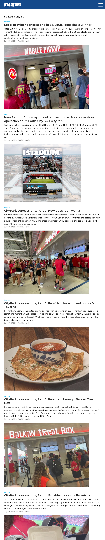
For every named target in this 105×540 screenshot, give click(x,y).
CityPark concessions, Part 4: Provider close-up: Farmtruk (47, 495)
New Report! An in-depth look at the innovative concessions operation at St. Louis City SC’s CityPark (49, 119)
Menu (100, 4)
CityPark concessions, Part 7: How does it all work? (42, 210)
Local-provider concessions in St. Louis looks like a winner (47, 24)
